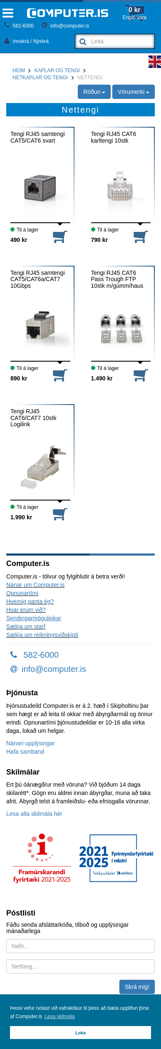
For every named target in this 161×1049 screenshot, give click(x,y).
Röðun (94, 91)
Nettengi (90, 77)
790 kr (99, 239)
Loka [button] (80, 1032)
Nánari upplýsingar (30, 743)
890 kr (18, 378)
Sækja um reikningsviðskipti (42, 634)
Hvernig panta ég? (30, 601)
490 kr (18, 239)
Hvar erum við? (26, 609)
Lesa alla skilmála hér (34, 813)
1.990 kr (21, 517)
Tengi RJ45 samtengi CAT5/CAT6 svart (37, 137)
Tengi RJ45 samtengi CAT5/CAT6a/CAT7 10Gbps (37, 279)
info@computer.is (65, 26)
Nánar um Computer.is (35, 584)
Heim (18, 70)
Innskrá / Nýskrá (26, 41)
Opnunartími (22, 593)
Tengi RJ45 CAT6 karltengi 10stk (113, 137)
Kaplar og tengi (57, 70)
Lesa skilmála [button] (60, 1016)
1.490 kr (102, 378)
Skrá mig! (137, 987)
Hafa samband (25, 751)
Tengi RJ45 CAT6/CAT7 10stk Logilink (33, 418)
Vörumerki (133, 91)
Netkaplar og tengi (40, 77)
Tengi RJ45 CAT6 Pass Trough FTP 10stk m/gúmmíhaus (117, 279)
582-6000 (19, 26)
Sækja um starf (25, 626)
